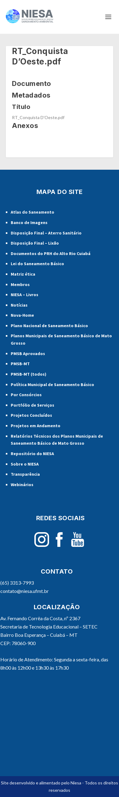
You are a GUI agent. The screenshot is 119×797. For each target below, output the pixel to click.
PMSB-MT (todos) (28, 374)
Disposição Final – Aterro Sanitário (46, 233)
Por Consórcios (26, 394)
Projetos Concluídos (31, 415)
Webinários (22, 484)
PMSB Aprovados (28, 353)
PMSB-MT (20, 363)
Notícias (19, 305)
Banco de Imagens (29, 222)
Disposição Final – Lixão (35, 243)
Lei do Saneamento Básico (37, 263)
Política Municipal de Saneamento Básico (52, 384)
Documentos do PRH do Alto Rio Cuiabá (50, 253)
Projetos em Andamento (35, 425)
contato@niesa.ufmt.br (24, 591)
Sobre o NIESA (25, 464)
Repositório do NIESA (32, 453)
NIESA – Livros (24, 294)
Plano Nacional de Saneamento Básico (49, 325)
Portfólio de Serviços (32, 405)
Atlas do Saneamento (32, 212)
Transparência (25, 474)
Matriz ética (23, 274)
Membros (20, 284)
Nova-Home (22, 315)
